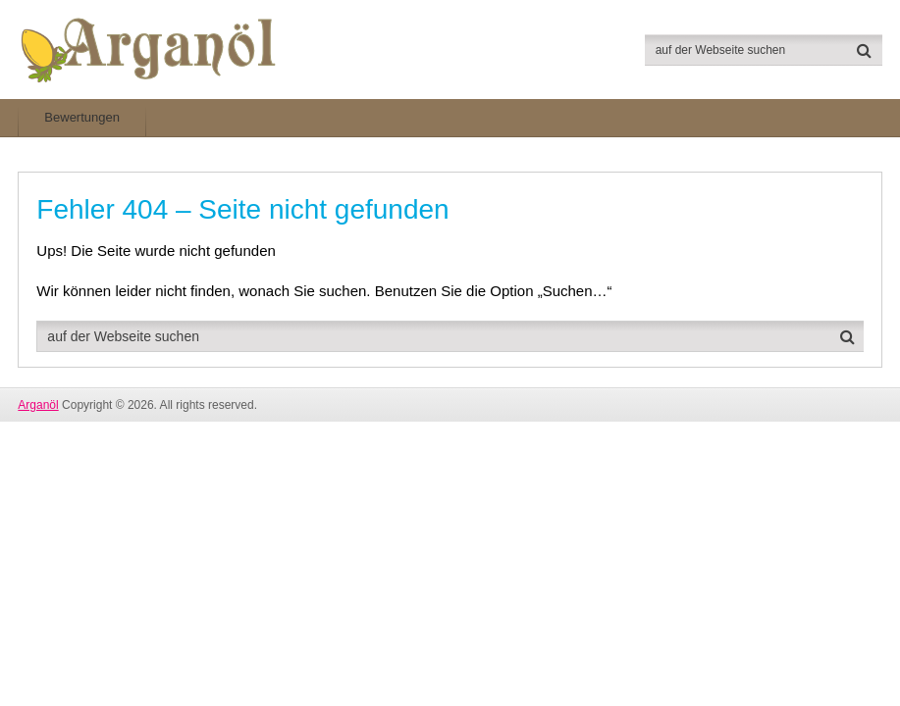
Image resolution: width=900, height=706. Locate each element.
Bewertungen (82, 117)
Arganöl (38, 405)
